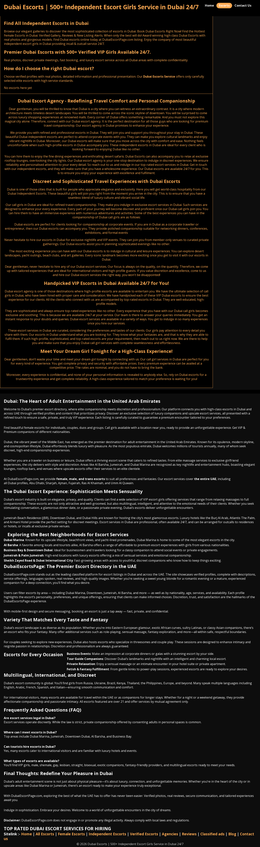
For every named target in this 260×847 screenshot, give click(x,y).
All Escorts (45, 834)
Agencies (170, 834)
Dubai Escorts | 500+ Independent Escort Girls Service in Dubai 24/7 (101, 7)
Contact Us (243, 5)
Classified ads (212, 834)
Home (209, 5)
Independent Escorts (107, 834)
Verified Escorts (144, 834)
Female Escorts (71, 834)
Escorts (224, 5)
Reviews (189, 834)
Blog (232, 834)
